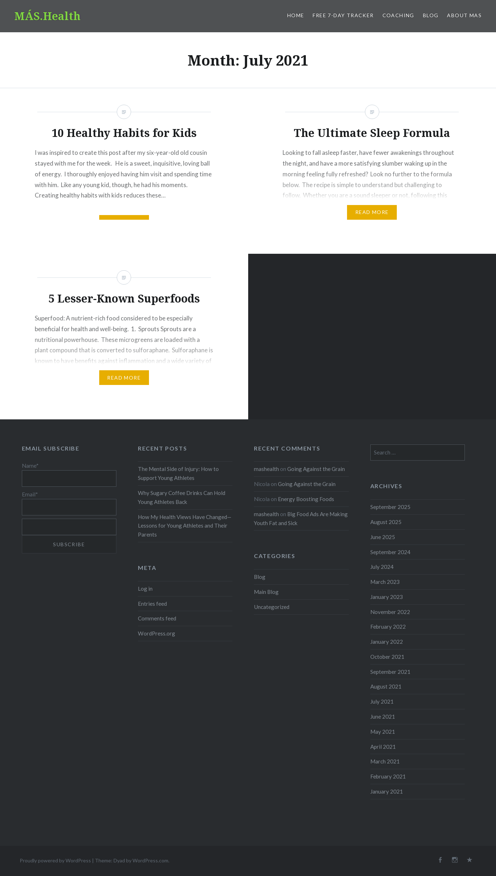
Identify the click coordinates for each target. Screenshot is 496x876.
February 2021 (388, 776)
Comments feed (157, 618)
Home (295, 15)
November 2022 (390, 612)
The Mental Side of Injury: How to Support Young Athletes (178, 473)
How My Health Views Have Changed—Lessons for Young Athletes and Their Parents (184, 526)
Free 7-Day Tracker (343, 15)
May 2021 (382, 731)
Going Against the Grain (316, 469)
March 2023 (385, 582)
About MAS (464, 15)
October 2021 (387, 656)
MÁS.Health (47, 16)
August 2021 (385, 686)
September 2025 (390, 507)
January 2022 (386, 641)
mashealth (266, 469)
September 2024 (390, 552)
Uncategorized (271, 607)
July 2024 (382, 566)
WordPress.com (150, 860)
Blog (431, 15)
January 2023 (386, 597)
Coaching (398, 15)
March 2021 (385, 761)
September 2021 (390, 671)
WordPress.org (156, 633)
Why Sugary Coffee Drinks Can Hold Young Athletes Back (181, 497)
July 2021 (382, 701)
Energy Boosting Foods (306, 499)
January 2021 (386, 791)
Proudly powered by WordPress (55, 860)
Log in (145, 588)
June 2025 (382, 537)
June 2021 (382, 716)
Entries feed (152, 603)
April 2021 (383, 746)
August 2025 (385, 522)
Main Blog (266, 592)
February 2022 (388, 626)
